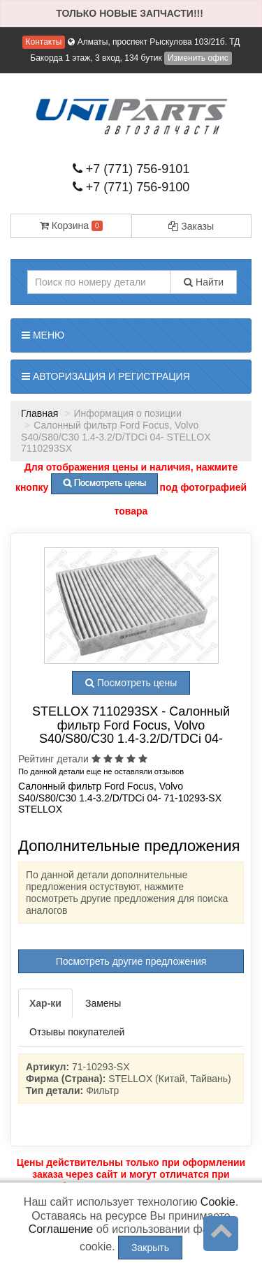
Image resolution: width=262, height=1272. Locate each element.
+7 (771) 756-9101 (131, 169)
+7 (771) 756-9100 (131, 187)
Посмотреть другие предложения (131, 961)
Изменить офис (198, 58)
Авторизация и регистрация (106, 376)
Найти (204, 282)
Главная (39, 413)
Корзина (71, 225)
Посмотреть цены (131, 682)
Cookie (218, 1202)
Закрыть (150, 1247)
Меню (43, 335)
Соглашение (61, 1229)
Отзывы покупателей (76, 1031)
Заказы (191, 226)
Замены (103, 1003)
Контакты (44, 42)
